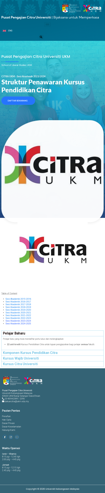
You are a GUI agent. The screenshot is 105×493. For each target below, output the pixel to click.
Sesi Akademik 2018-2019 (18, 307)
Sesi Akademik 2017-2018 (18, 304)
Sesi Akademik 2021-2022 (18, 315)
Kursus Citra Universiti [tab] (20, 364)
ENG (10, 30)
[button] (41, 37)
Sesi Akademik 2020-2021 (18, 312)
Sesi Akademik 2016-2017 (18, 301)
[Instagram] (11, 437)
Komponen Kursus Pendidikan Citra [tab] (30, 353)
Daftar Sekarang (18, 100)
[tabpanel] (52, 343)
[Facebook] (5, 437)
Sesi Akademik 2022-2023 (18, 318)
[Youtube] (17, 437)
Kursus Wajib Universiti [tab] (21, 358)
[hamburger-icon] (47, 24)
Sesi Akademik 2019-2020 (18, 310)
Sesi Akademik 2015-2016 (18, 299)
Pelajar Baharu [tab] (14, 333)
